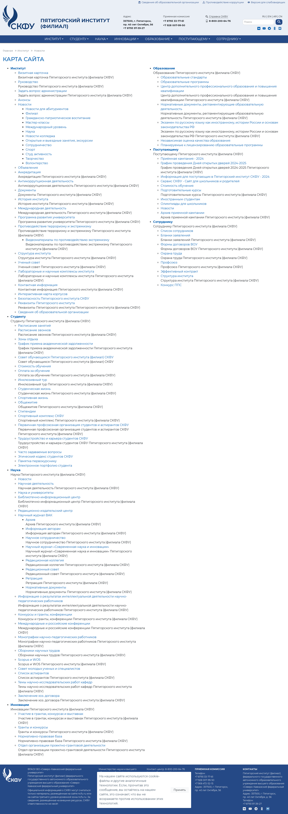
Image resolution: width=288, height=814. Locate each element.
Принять (180, 790)
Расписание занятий (34, 325)
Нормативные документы (46, 587)
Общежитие (27, 402)
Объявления (28, 167)
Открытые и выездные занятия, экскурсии (59, 140)
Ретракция (34, 578)
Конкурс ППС (171, 285)
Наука (100, 39)
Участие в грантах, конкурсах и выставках (50, 714)
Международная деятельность (42, 208)
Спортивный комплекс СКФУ (41, 416)
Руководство (28, 82)
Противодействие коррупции (223, 2)
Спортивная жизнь (33, 398)
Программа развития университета (46, 217)
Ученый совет (29, 262)
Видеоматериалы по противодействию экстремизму (67, 240)
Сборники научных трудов (39, 650)
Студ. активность (39, 154)
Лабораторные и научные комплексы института (56, 271)
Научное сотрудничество (45, 538)
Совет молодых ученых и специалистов (49, 668)
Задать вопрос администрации (42, 91)
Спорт (30, 149)
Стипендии (27, 411)
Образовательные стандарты (184, 77)
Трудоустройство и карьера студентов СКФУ (53, 438)
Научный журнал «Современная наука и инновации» (67, 547)
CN (280, 16)
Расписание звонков (34, 330)
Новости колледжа (40, 136)
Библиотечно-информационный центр (49, 497)
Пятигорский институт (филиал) (75, 23)
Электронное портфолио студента (45, 465)
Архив (30, 520)
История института (33, 199)
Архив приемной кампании (182, 213)
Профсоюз (169, 262)
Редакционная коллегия (45, 560)
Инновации (125, 39)
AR (275, 16)
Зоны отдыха (28, 339)
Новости (24, 104)
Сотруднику (228, 39)
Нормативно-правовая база (40, 736)
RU (264, 16)
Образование (157, 39)
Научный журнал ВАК (35, 515)
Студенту (78, 39)
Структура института (34, 253)
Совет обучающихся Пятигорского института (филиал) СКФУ (66, 357)
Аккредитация (29, 172)
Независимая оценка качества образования (195, 140)
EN (269, 16)
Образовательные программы (185, 82)
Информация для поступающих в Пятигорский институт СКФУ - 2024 (215, 176)
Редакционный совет (42, 569)
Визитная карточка (33, 73)
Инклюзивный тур (32, 380)
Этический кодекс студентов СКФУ (45, 456)
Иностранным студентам (180, 199)
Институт (53, 39)
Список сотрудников (177, 231)
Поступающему (193, 39)
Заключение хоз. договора (38, 696)
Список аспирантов (33, 673)
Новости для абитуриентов (47, 109)
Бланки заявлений (175, 235)
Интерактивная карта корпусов (43, 294)
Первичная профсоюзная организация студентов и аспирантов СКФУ (73, 425)
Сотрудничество (39, 145)
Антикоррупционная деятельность (45, 181)
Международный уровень (46, 127)
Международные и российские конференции (54, 623)
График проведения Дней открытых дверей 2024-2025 (203, 163)
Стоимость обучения (34, 366)
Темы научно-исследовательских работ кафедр (55, 682)
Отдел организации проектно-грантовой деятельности (61, 745)
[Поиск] (258, 22)
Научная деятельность (36, 483)
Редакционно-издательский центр (45, 511)
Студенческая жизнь (34, 389)
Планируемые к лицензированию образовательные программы (212, 145)
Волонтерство (37, 163)
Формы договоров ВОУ (179, 244)
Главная (8, 50)
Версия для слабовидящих (266, 2)
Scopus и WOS (29, 659)
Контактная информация (38, 285)
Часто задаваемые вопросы (40, 452)
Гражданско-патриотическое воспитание (58, 118)
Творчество (35, 158)
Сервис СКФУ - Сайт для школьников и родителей (200, 181)
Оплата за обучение (34, 371)
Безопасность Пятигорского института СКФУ (53, 298)
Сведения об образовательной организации (168, 2)
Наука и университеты (36, 492)
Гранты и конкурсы (33, 727)
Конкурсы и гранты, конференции (45, 614)
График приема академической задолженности (55, 343)
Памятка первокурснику (37, 461)
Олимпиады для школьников (184, 204)
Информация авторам (43, 529)
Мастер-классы (37, 122)
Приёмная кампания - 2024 (182, 158)
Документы (27, 190)
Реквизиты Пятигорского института (46, 303)
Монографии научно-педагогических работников (57, 637)
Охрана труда (171, 253)
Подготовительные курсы (181, 190)
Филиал (32, 113)
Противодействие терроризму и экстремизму (54, 226)
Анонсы (24, 100)
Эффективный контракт (179, 271)
